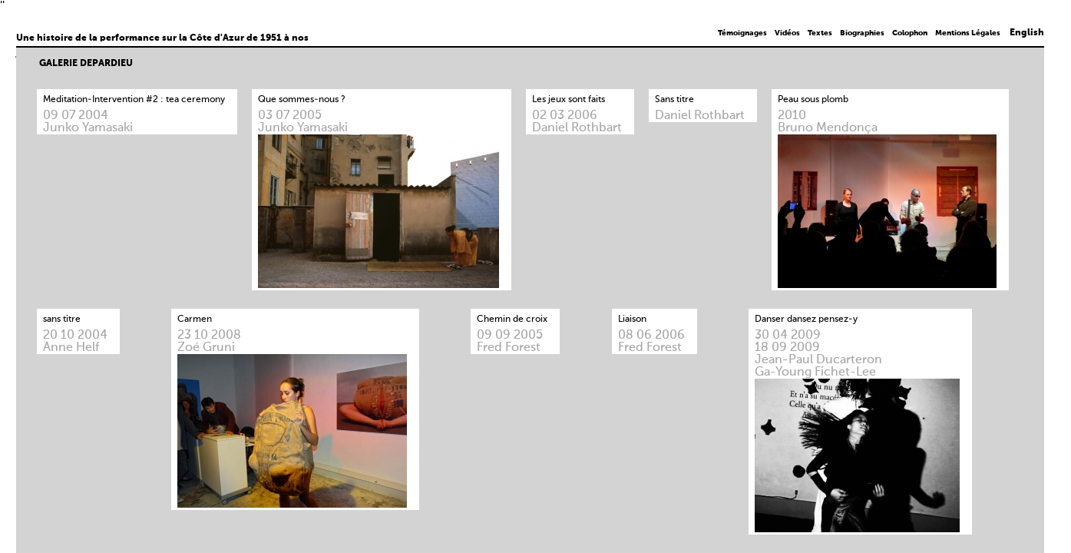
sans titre (62, 319)
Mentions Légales (967, 33)
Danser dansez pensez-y (806, 319)
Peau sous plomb (813, 99)
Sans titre (674, 99)
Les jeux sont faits (568, 99)
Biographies (862, 33)
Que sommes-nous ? (301, 99)
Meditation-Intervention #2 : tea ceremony (134, 99)
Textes (820, 33)
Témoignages (742, 33)
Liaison (632, 319)
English (1027, 33)
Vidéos (787, 33)
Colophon (909, 33)
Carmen (194, 319)
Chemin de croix (512, 319)
